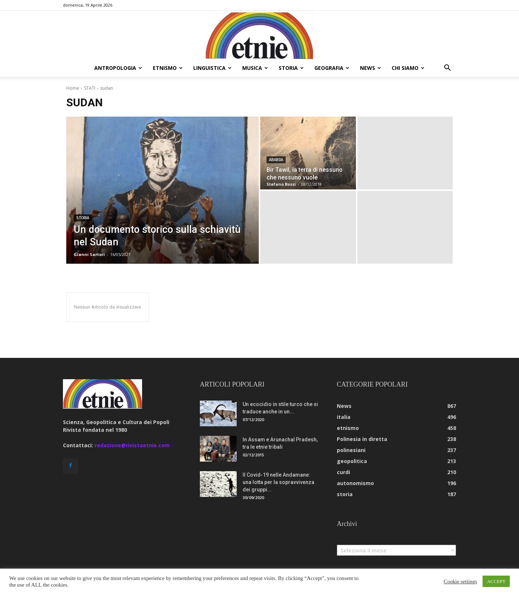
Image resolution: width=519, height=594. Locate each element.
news (370, 67)
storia (291, 67)
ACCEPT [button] (496, 581)
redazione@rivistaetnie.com (132, 445)
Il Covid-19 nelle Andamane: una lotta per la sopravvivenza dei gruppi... (278, 482)
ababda (276, 160)
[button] (447, 68)
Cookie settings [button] (460, 581)
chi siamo (408, 67)
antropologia (118, 67)
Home (72, 88)
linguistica (212, 67)
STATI (89, 88)
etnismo (168, 67)
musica (255, 67)
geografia (331, 67)
